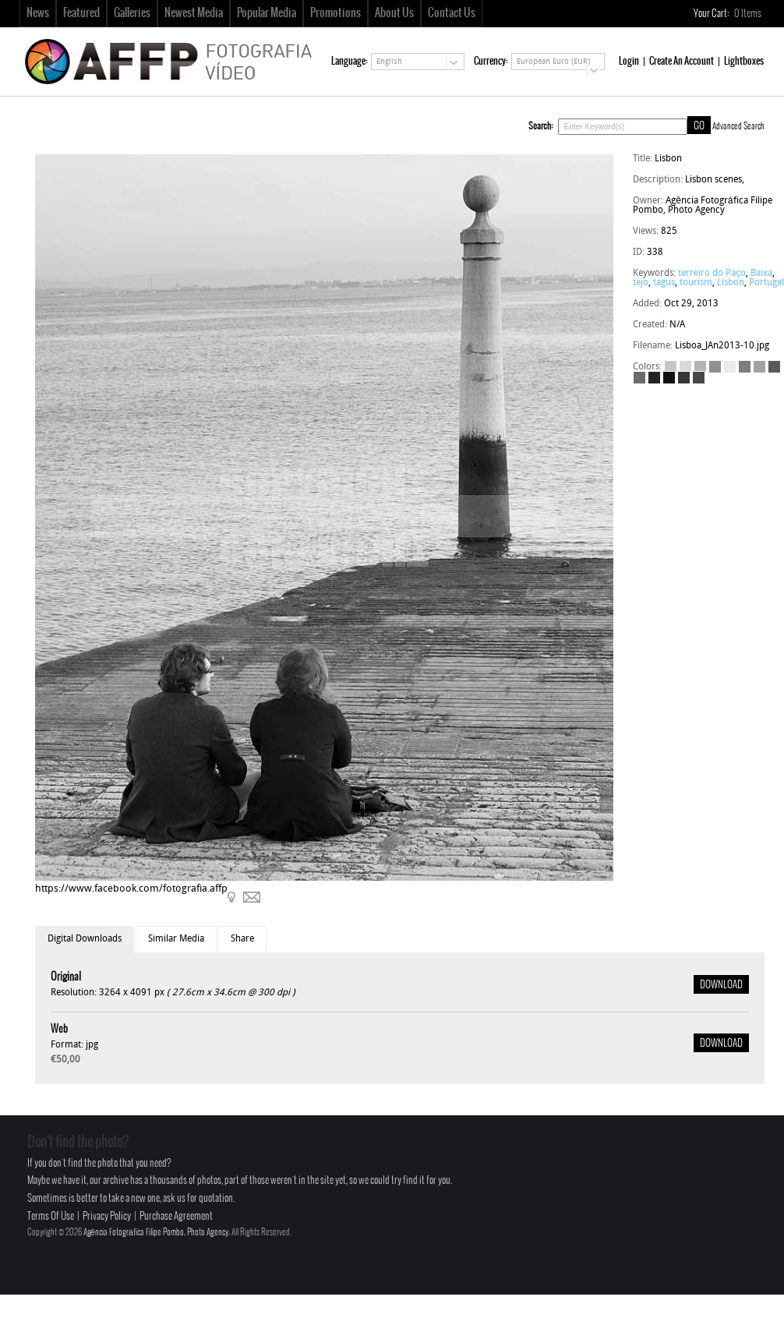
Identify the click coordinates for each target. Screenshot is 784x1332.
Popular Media (266, 13)
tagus (664, 283)
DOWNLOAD (721, 985)
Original (66, 977)
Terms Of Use (50, 1216)
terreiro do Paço (712, 273)
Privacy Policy (107, 1216)
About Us (394, 13)
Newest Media (193, 13)
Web (59, 1029)
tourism (696, 283)
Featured (81, 13)
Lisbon (730, 283)
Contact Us (451, 13)
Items (748, 13)
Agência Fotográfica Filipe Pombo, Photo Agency (155, 1232)
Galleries (132, 13)
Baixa (761, 273)
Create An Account (681, 61)
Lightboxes (744, 61)
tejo (640, 283)
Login (629, 61)
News (37, 13)
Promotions (335, 13)
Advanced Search (738, 126)
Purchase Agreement (176, 1216)
